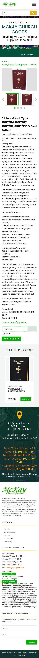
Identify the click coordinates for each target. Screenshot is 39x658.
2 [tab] (18, 108)
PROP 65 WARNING (9, 582)
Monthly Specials (9, 532)
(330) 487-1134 (24, 451)
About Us (7, 529)
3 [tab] (21, 108)
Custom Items (8, 538)
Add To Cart (10, 338)
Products (7, 535)
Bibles (33, 64)
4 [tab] (24, 108)
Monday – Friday (8, 574)
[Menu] (33, 4)
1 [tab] (15, 108)
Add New (5, 334)
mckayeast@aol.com (15, 567)
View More (26, 399)
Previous (3, 99)
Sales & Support (27, 55)
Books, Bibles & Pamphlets (14, 64)
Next (35, 99)
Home (4, 61)
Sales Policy (8, 542)
